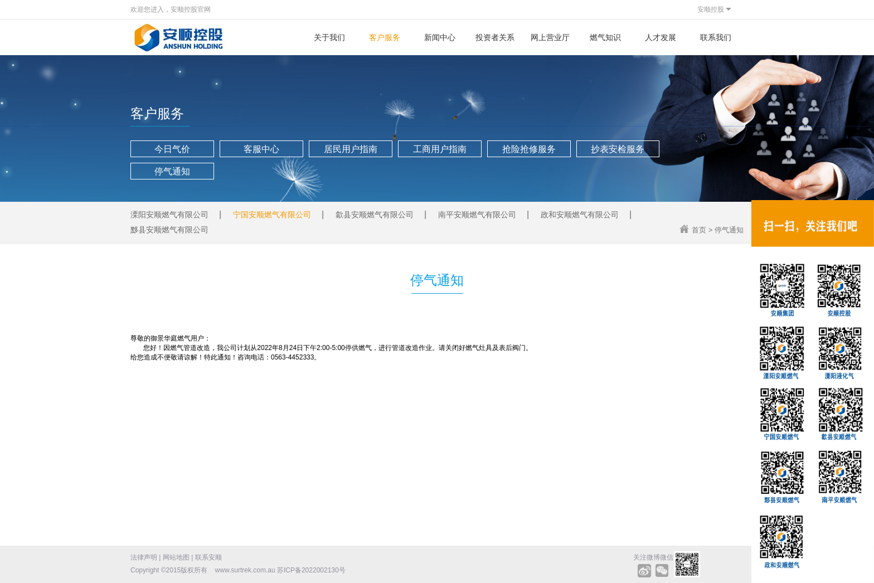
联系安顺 (208, 557)
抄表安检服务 (617, 149)
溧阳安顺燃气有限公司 (169, 214)
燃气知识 (605, 37)
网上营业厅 (550, 37)
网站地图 (176, 557)
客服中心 (261, 149)
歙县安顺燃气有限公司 (375, 214)
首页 (699, 230)
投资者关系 (494, 37)
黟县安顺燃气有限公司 (169, 229)
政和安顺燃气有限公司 (580, 214)
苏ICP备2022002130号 (311, 570)
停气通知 (172, 171)
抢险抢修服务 (529, 149)
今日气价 (172, 149)
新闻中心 (439, 37)
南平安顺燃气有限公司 (477, 214)
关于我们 (329, 37)
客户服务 (384, 37)
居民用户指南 (350, 149)
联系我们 (715, 37)
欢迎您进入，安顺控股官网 (170, 9)
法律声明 (143, 557)
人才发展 (660, 37)
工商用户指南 (440, 149)
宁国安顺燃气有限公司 (272, 214)
